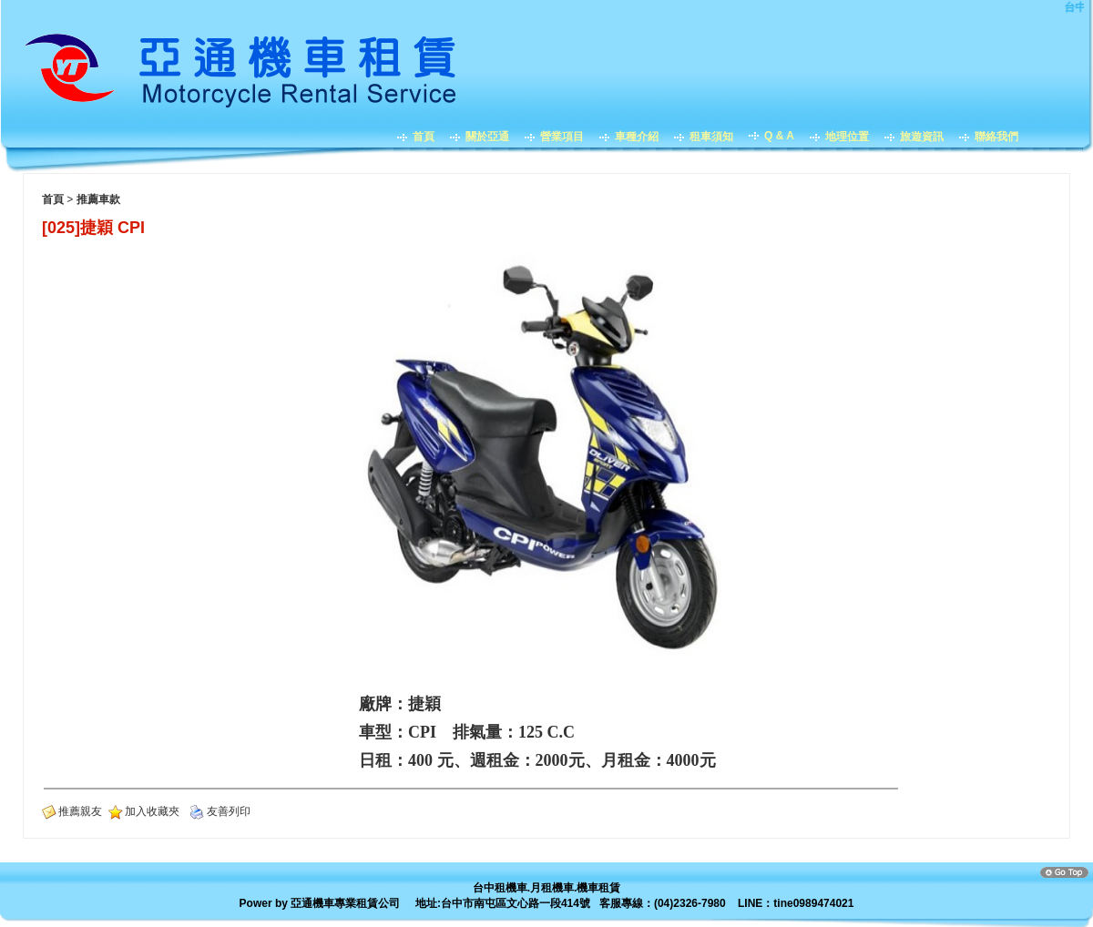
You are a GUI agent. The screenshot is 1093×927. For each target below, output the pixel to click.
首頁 (53, 199)
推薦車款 (98, 199)
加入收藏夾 (152, 811)
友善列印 (228, 811)
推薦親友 (80, 811)
